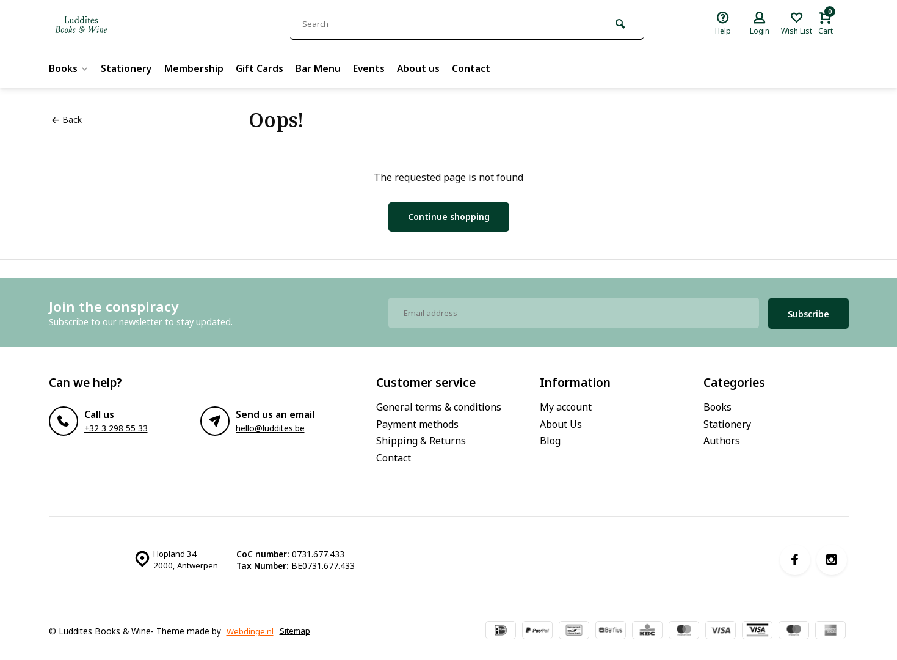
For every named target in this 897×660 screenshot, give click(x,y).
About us (420, 68)
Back (66, 119)
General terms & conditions (438, 405)
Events (370, 68)
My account (566, 405)
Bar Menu (319, 68)
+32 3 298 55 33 (116, 426)
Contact (473, 68)
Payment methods (417, 421)
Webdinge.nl (250, 624)
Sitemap (68, 636)
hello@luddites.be (270, 426)
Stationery (127, 68)
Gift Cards (260, 68)
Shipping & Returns (421, 439)
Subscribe (808, 311)
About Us (561, 421)
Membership (194, 68)
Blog (550, 439)
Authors (721, 439)
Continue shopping (449, 216)
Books (69, 68)
